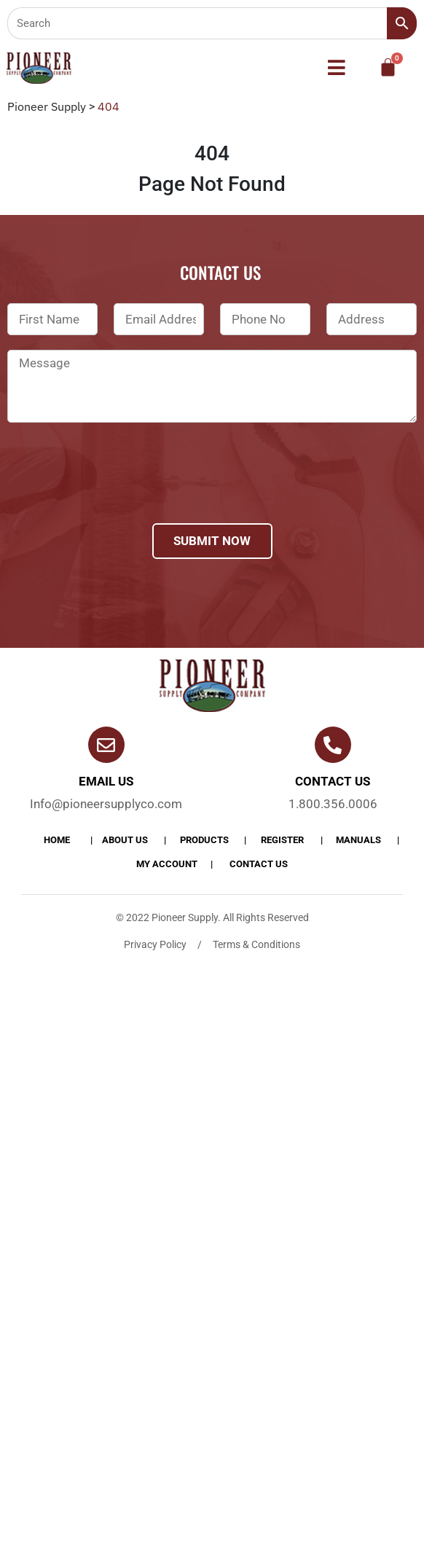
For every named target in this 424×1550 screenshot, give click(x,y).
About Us (125, 839)
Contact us (332, 781)
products (204, 839)
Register (282, 839)
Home (57, 839)
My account (166, 863)
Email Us (106, 781)
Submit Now (212, 540)
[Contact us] (333, 745)
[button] (336, 68)
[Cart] (388, 67)
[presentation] (118, 492)
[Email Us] (106, 745)
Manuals (358, 839)
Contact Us (258, 863)
